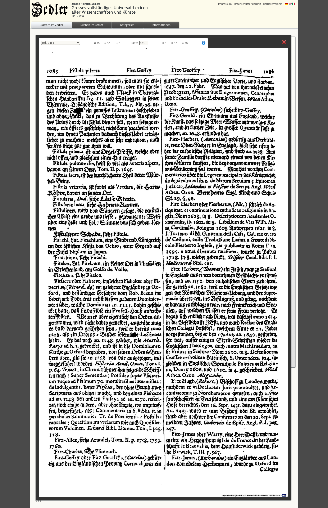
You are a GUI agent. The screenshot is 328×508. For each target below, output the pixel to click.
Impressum (225, 4)
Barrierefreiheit (272, 4)
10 (107, 43)
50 (97, 43)
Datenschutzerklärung (247, 4)
